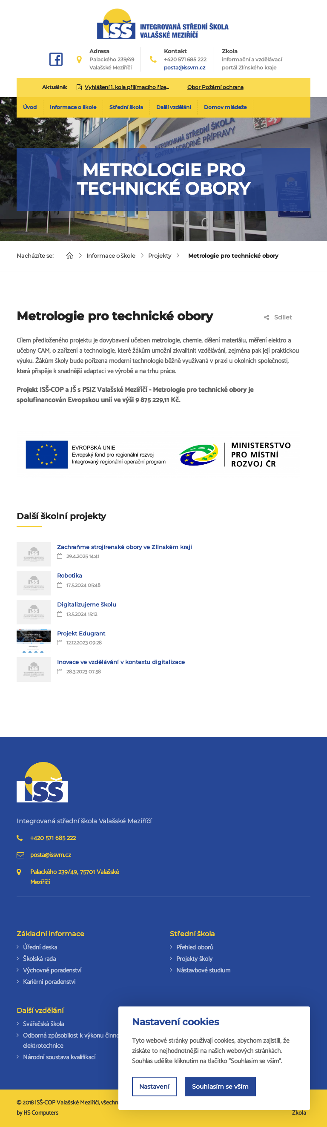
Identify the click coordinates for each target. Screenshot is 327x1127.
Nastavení (154, 1086)
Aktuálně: (54, 87)
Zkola (252, 60)
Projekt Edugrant (81, 633)
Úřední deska (40, 947)
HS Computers (40, 1113)
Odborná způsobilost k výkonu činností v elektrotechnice (76, 1040)
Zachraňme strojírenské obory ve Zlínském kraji (124, 546)
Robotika (69, 575)
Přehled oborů (194, 947)
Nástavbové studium (203, 970)
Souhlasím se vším (220, 1086)
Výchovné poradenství (52, 970)
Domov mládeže (225, 107)
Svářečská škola (43, 1024)
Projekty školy (194, 959)
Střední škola (126, 107)
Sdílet (278, 317)
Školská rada (39, 959)
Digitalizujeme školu (86, 604)
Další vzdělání (173, 107)
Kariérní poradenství (49, 982)
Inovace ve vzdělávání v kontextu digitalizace (121, 661)
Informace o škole (73, 107)
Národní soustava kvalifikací (59, 1057)
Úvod (30, 107)
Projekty (159, 255)
